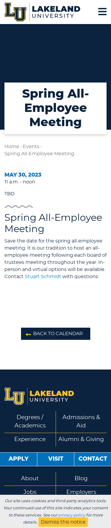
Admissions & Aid (81, 422)
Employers (81, 492)
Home (11, 146)
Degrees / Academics (30, 422)
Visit (55, 459)
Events (31, 146)
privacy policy (71, 515)
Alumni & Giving (81, 439)
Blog (81, 478)
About (30, 478)
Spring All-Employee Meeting (39, 153)
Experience (30, 439)
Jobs (29, 492)
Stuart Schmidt (43, 276)
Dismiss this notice (63, 522)
